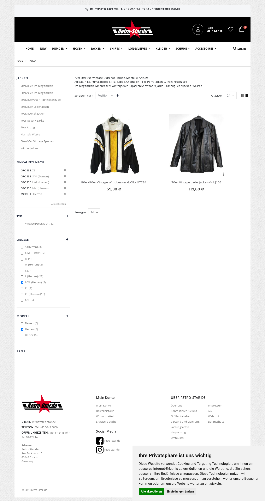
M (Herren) (35, 264)
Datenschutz (216, 421)
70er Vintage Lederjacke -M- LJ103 (161, 182)
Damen (32, 323)
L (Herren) (34, 276)
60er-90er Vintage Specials (37, 141)
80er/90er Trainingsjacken (37, 93)
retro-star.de (108, 440)
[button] (230, 29)
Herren (32, 329)
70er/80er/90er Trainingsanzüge (41, 100)
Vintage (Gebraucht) (40, 223)
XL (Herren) (35, 294)
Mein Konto (103, 405)
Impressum (215, 405)
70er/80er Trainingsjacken (37, 86)
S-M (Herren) (35, 253)
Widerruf (213, 416)
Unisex (32, 335)
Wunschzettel (104, 416)
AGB (210, 411)
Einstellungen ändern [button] (180, 491)
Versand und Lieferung (185, 421)
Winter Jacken (29, 148)
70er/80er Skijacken (33, 113)
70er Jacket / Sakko (33, 120)
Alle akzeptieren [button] (151, 491)
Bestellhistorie (105, 411)
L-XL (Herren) (36, 282)
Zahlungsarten (180, 427)
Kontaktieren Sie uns (184, 411)
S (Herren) (34, 247)
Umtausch (177, 438)
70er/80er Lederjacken (35, 107)
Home (20, 61)
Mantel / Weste (30, 134)
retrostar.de (107, 449)
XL (29, 288)
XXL (30, 300)
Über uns (176, 405)
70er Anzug (28, 127)
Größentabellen (181, 416)
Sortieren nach (84, 95)
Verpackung (178, 432)
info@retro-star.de (167, 9)
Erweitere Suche (106, 421)
